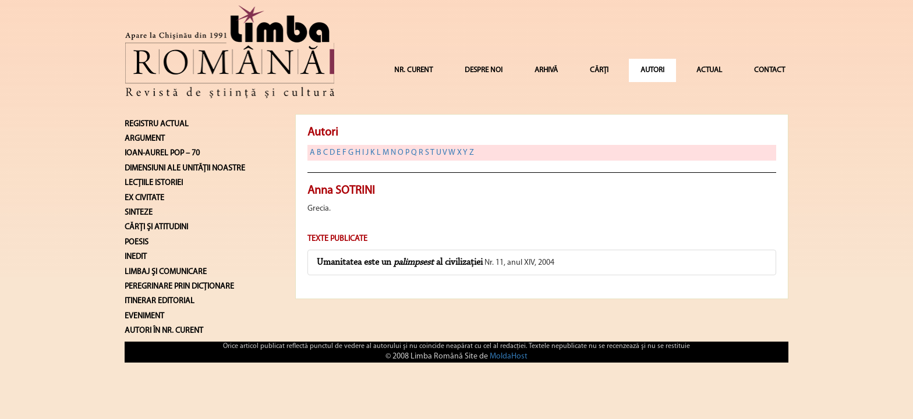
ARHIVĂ (546, 70)
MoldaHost (509, 356)
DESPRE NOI (483, 70)
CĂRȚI (599, 70)
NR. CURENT (413, 70)
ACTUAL (709, 70)
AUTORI (652, 70)
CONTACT (769, 70)
